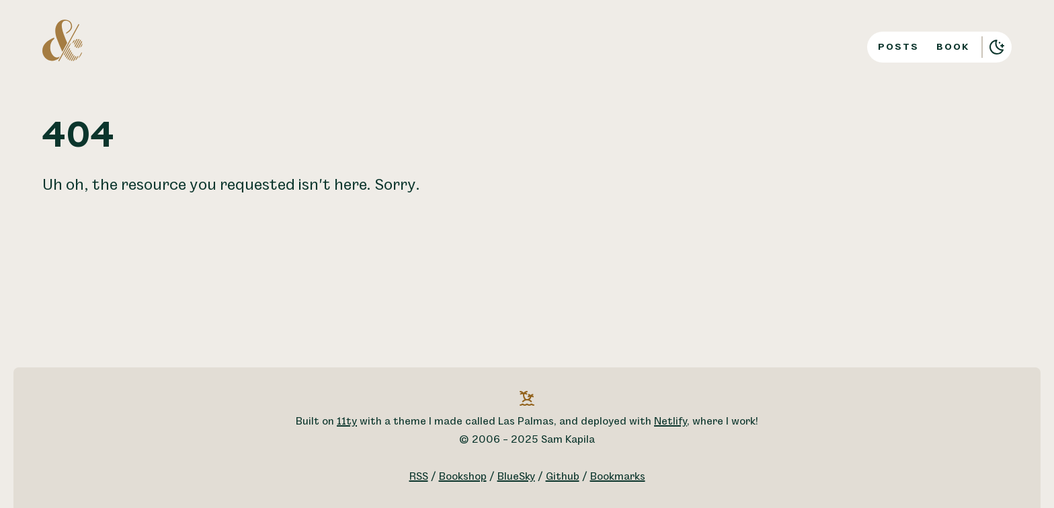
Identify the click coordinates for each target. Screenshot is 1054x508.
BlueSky (516, 476)
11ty (347, 421)
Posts (898, 46)
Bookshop (463, 476)
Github (562, 476)
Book (953, 46)
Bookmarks (617, 476)
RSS (418, 476)
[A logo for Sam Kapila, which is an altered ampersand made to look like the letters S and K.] (62, 39)
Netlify (670, 421)
